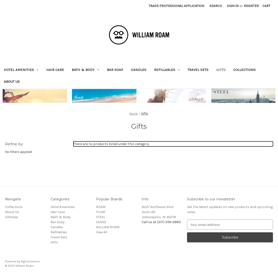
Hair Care (55, 70)
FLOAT (100, 212)
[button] (35, 96)
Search (215, 6)
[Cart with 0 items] (266, 6)
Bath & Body (85, 70)
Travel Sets (197, 70)
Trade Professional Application (176, 6)
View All (101, 232)
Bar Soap (115, 70)
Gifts (221, 70)
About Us (12, 81)
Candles (138, 70)
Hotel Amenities (21, 70)
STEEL (100, 217)
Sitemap (11, 217)
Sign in (233, 6)
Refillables (167, 70)
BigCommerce (30, 261)
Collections (244, 70)
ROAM (100, 207)
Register (251, 6)
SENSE (101, 222)
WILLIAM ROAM (107, 227)
